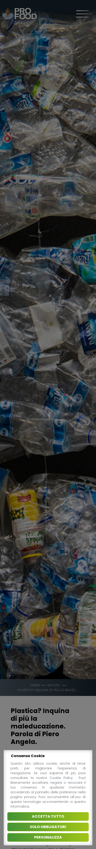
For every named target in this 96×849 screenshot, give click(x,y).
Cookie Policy (63, 778)
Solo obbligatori (48, 826)
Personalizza (48, 837)
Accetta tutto (48, 816)
